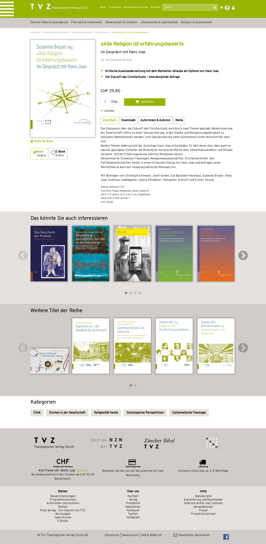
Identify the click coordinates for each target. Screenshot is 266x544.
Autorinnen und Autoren (63, 503)
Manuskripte (203, 496)
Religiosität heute (106, 413)
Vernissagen (63, 514)
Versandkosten (203, 507)
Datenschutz (130, 535)
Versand (81, 471)
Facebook (133, 510)
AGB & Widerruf (151, 535)
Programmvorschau (63, 500)
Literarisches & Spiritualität (159, 22)
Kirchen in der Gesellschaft (67, 413)
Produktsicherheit (203, 514)
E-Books (62, 521)
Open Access (62, 517)
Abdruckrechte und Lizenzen (203, 503)
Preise (203, 510)
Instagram (133, 517)
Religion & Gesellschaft (196, 22)
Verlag (133, 500)
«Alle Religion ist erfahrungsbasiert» (130, 32)
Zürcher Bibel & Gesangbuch (49, 22)
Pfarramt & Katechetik (86, 22)
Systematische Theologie (189, 413)
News (103, 7)
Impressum (111, 535)
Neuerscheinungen (62, 496)
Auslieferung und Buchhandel (203, 500)
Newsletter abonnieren (191, 535)
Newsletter (133, 507)
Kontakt (155, 7)
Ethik (37, 413)
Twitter (133, 514)
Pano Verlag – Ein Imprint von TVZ (63, 510)
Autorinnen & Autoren (136, 7)
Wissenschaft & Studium (121, 22)
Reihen (63, 507)
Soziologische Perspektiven (145, 413)
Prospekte (115, 7)
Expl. (114, 102)
